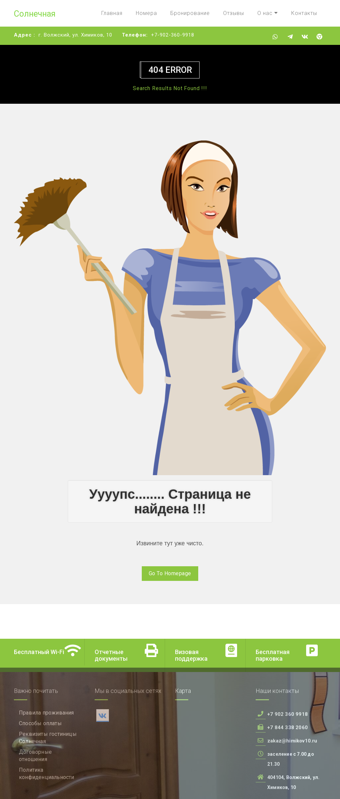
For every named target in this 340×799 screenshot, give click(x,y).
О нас (267, 13)
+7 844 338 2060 (287, 759)
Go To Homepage (170, 573)
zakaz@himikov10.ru (292, 772)
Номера (146, 13)
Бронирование (190, 13)
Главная (112, 13)
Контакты (304, 13)
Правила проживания (46, 744)
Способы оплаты (40, 755)
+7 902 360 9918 (287, 746)
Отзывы (233, 13)
